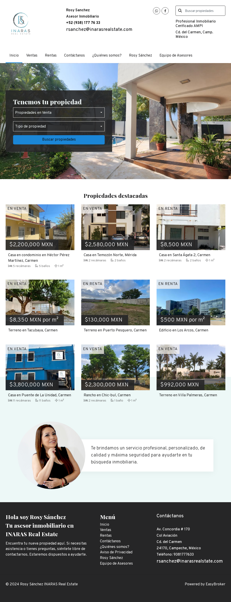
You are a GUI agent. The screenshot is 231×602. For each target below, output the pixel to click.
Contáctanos (74, 55)
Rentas (51, 55)
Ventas (31, 55)
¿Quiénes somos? (107, 55)
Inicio (14, 55)
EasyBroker (215, 584)
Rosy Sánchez (140, 55)
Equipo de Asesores (175, 55)
